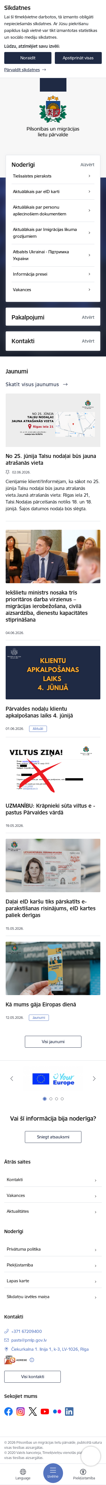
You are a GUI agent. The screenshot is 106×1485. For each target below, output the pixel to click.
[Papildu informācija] (32, 1360)
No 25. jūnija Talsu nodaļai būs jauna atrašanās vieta (51, 459)
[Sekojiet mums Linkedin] (69, 1411)
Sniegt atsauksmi (53, 1137)
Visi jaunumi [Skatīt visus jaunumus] (53, 1041)
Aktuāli (38, 729)
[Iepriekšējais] (12, 1078)
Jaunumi (39, 1017)
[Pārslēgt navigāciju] (53, 1473)
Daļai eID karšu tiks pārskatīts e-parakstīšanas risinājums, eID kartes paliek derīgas (51, 908)
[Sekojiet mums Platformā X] (33, 1411)
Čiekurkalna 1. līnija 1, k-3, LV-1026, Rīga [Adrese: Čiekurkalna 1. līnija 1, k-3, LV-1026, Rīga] (50, 1349)
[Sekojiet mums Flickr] (57, 1411)
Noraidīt (27, 57)
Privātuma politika (24, 1249)
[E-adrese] (15, 1360)
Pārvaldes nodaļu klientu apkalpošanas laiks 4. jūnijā (39, 712)
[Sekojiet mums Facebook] (8, 1411)
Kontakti (15, 1179)
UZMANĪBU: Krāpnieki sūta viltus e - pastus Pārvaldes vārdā (50, 809)
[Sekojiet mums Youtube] (45, 1411)
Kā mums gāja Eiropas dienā (41, 1004)
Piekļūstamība (20, 1265)
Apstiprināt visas (78, 57)
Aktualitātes (18, 1211)
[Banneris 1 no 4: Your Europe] (53, 1078)
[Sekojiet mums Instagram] (20, 1411)
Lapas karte (18, 1280)
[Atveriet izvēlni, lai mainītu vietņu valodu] (23, 1475)
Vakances (16, 1195)
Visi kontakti (32, 1376)
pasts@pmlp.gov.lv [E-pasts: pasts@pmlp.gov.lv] (29, 1340)
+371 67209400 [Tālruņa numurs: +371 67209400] (26, 1331)
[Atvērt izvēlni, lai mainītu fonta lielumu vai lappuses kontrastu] (83, 1475)
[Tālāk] (94, 1078)
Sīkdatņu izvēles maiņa (28, 1296)
